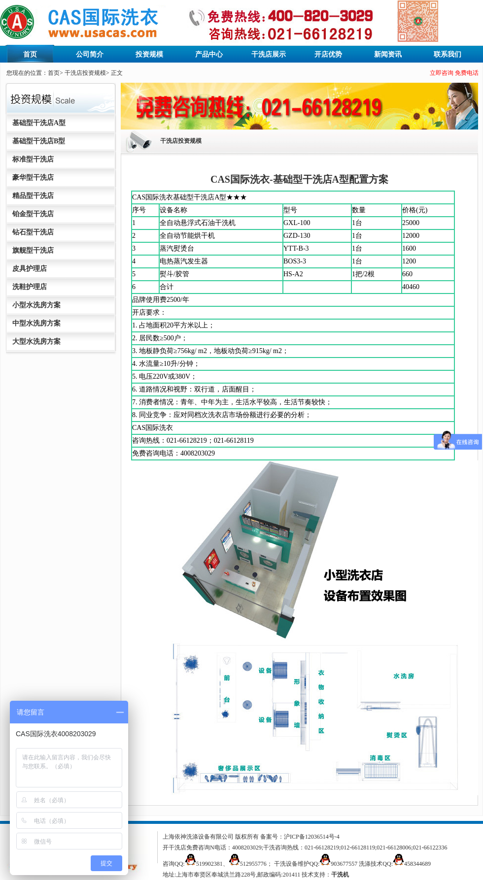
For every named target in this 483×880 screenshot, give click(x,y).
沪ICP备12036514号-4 (312, 836)
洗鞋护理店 (29, 287)
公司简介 (90, 54)
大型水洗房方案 (36, 341)
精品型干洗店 (33, 195)
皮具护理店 (29, 268)
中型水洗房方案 (36, 323)
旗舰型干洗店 (33, 250)
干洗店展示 (268, 54)
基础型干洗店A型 (39, 123)
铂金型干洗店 (33, 214)
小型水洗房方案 (36, 305)
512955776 (253, 863)
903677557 (344, 863)
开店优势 (328, 54)
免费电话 (467, 72)
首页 (30, 54)
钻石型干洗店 (33, 232)
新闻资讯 (388, 54)
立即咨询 (441, 72)
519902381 (209, 863)
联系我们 (447, 54)
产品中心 (209, 54)
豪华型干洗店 (33, 177)
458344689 (417, 863)
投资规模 (149, 54)
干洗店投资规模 (85, 72)
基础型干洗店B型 (38, 141)
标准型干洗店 (33, 159)
